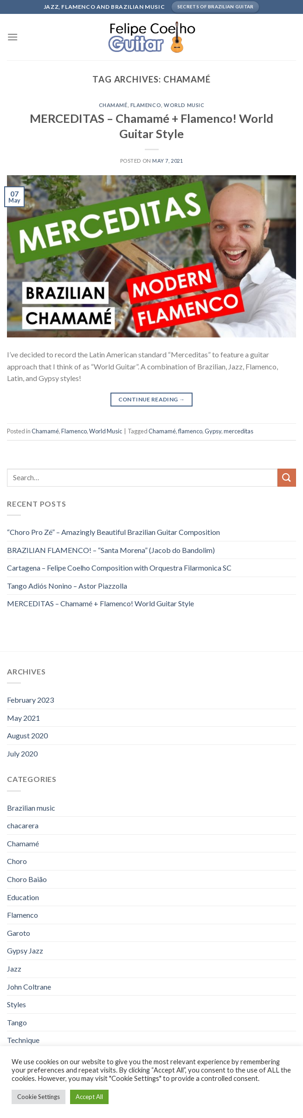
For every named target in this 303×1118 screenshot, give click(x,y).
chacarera (23, 825)
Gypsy (213, 431)
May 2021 (23, 717)
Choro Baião (27, 879)
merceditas (238, 431)
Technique (23, 1039)
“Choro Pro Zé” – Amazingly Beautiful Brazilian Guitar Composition (113, 531)
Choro (17, 861)
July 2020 (22, 753)
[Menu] (12, 36)
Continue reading (151, 399)
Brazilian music (31, 807)
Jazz (14, 968)
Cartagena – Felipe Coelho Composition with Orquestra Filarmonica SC (119, 567)
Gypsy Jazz (25, 950)
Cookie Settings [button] (38, 1096)
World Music (184, 105)
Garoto (18, 932)
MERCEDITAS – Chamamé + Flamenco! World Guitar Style (100, 603)
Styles (16, 1004)
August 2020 (27, 735)
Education (23, 897)
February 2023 (30, 699)
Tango (17, 1022)
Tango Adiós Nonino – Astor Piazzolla (67, 585)
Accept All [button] (89, 1096)
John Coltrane (29, 986)
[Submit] (286, 478)
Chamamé (113, 105)
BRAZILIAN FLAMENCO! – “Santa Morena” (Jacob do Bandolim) (111, 550)
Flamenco (145, 105)
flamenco (190, 431)
